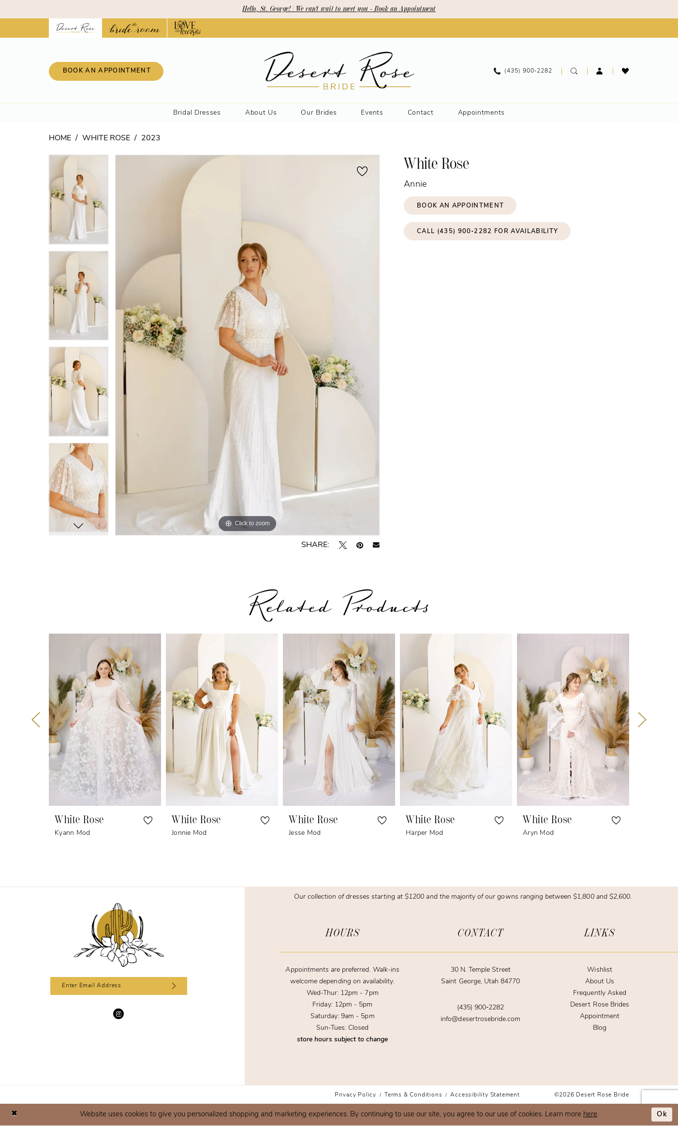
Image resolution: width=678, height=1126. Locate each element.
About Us (599, 981)
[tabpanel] (78, 203)
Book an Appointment (461, 206)
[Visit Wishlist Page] (625, 71)
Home (60, 138)
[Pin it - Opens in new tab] (359, 545)
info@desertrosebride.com (480, 1019)
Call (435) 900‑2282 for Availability (488, 232)
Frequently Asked (599, 993)
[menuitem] (106, 71)
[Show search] (574, 71)
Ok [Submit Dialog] (661, 1114)
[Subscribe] (173, 986)
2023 (151, 138)
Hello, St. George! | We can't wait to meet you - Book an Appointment (339, 9)
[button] (600, 71)
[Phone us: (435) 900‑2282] (523, 71)
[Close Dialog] (14, 1114)
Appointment (599, 1016)
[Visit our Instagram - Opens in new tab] (118, 1014)
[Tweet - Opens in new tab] (343, 545)
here (590, 1114)
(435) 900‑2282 (480, 1007)
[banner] (339, 70)
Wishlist (599, 970)
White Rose (106, 138)
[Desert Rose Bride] (119, 935)
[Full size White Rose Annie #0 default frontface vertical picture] (247, 345)
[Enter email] (119, 986)
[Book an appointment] (106, 71)
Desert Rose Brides (599, 1004)
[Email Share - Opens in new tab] (376, 545)
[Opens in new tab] (134, 28)
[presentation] (105, 720)
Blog (599, 1028)
